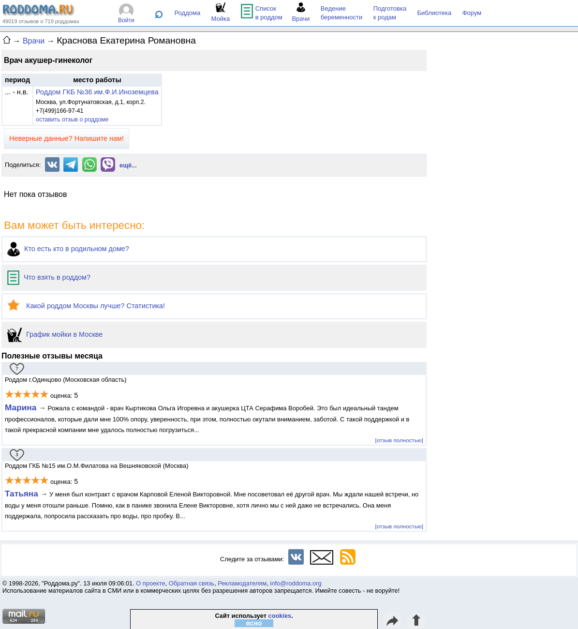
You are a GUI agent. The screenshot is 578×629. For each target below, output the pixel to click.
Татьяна (23, 493)
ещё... (128, 165)
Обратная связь (191, 583)
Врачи (33, 41)
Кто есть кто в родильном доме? (68, 249)
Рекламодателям (242, 583)
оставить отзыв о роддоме (72, 119)
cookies (280, 615)
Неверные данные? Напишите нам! (66, 138)
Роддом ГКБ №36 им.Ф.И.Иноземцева (97, 92)
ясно (254, 623)
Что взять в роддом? (48, 277)
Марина (22, 407)
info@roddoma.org (295, 583)
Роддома (188, 12)
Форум (472, 12)
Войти (126, 20)
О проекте (150, 583)
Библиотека (434, 12)
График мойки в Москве (55, 334)
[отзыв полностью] (399, 440)
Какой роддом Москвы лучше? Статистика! (86, 306)
